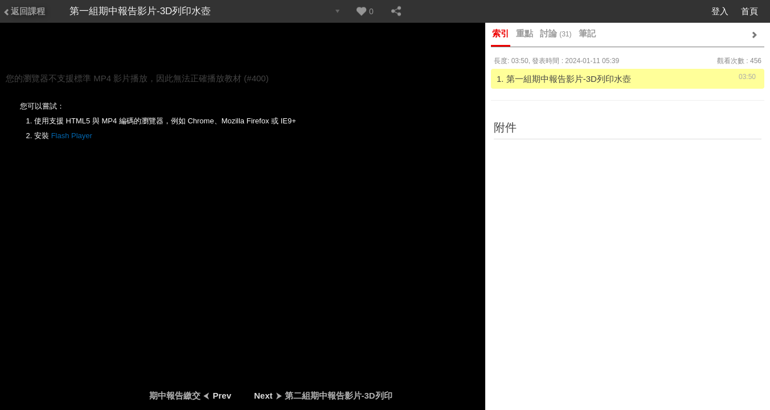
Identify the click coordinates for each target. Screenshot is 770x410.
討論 (556, 33)
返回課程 (24, 11)
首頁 (749, 11)
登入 (719, 11)
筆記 (587, 33)
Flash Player (71, 135)
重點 (524, 33)
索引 (500, 33)
